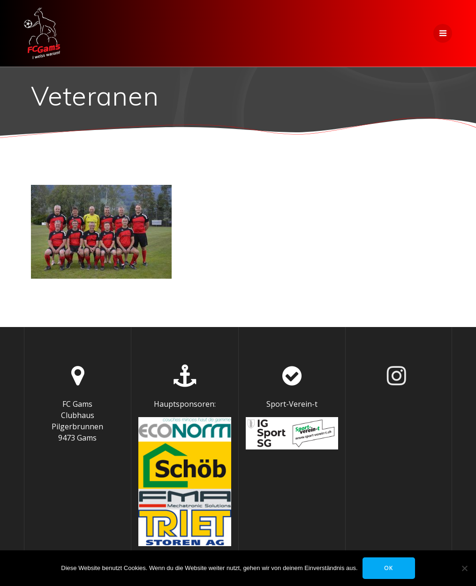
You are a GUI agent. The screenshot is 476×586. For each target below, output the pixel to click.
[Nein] (464, 568)
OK (388, 568)
